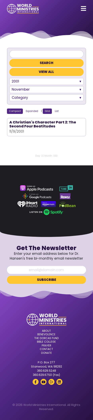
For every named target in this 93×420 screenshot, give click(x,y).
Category (20, 97)
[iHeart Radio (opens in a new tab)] (27, 204)
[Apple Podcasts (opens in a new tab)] (36, 188)
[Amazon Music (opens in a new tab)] (48, 204)
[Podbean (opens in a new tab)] (67, 204)
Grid (47, 111)
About (46, 331)
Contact (46, 349)
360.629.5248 (46, 371)
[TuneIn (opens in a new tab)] (66, 188)
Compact (15, 111)
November (21, 89)
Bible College (46, 341)
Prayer (46, 345)
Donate (46, 353)
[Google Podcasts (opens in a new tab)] (36, 196)
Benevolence (46, 334)
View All (46, 72)
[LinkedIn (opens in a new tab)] (59, 382)
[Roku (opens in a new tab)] (65, 196)
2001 (15, 81)
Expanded (32, 111)
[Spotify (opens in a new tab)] (46, 212)
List (57, 111)
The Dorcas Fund (46, 338)
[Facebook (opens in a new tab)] (36, 382)
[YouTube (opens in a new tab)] (43, 382)
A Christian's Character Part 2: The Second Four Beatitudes (42, 124)
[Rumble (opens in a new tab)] (51, 382)
